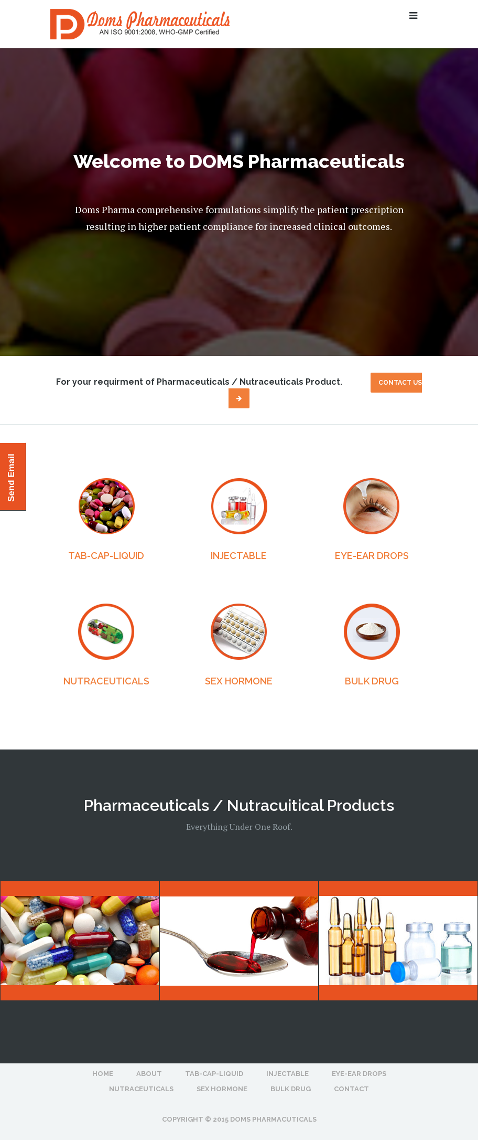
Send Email (11, 477)
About (149, 1074)
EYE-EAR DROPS (372, 555)
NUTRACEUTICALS (106, 681)
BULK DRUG (372, 681)
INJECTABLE (239, 555)
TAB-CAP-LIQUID (106, 555)
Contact (351, 1089)
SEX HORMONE (239, 681)
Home (102, 1074)
